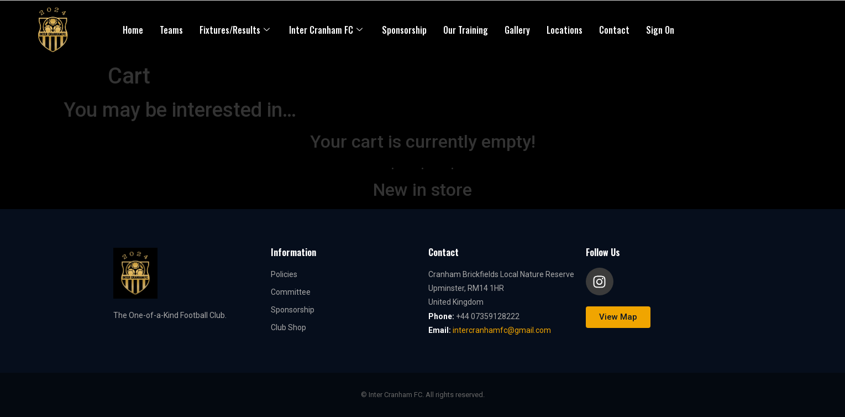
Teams (171, 30)
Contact (614, 30)
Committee (291, 292)
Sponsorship (404, 30)
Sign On (660, 30)
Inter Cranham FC (327, 30)
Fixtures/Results (236, 30)
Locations (564, 30)
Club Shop (288, 327)
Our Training (465, 30)
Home (133, 30)
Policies (284, 274)
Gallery (517, 30)
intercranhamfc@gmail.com (502, 330)
